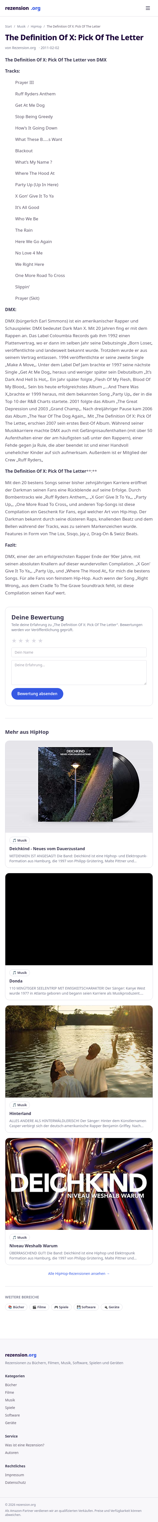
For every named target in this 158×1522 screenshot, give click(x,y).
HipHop (36, 27)
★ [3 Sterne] (27, 640)
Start (8, 27)
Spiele (10, 1407)
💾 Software (86, 1307)
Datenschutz (15, 1482)
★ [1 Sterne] (14, 640)
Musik (21, 27)
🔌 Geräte (112, 1307)
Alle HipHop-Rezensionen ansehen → (79, 1273)
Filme (9, 1392)
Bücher (11, 1384)
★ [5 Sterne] (40, 640)
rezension (23, 8)
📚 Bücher (16, 1307)
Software (12, 1415)
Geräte (10, 1422)
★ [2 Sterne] (21, 640)
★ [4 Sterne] (34, 640)
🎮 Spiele (61, 1307)
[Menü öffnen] (148, 8)
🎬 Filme (39, 1307)
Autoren (11, 1452)
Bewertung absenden (37, 693)
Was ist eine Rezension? (24, 1445)
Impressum (14, 1474)
